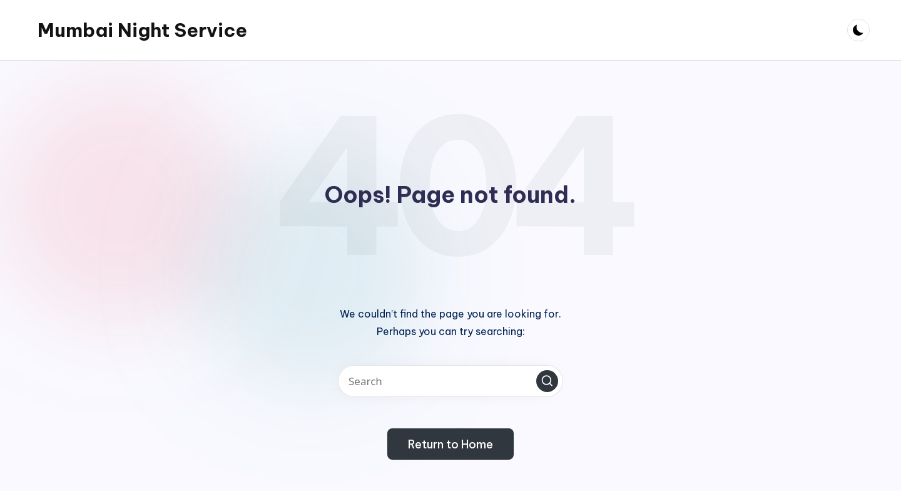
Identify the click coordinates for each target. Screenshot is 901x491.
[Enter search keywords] (450, 381)
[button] (547, 381)
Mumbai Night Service (142, 30)
